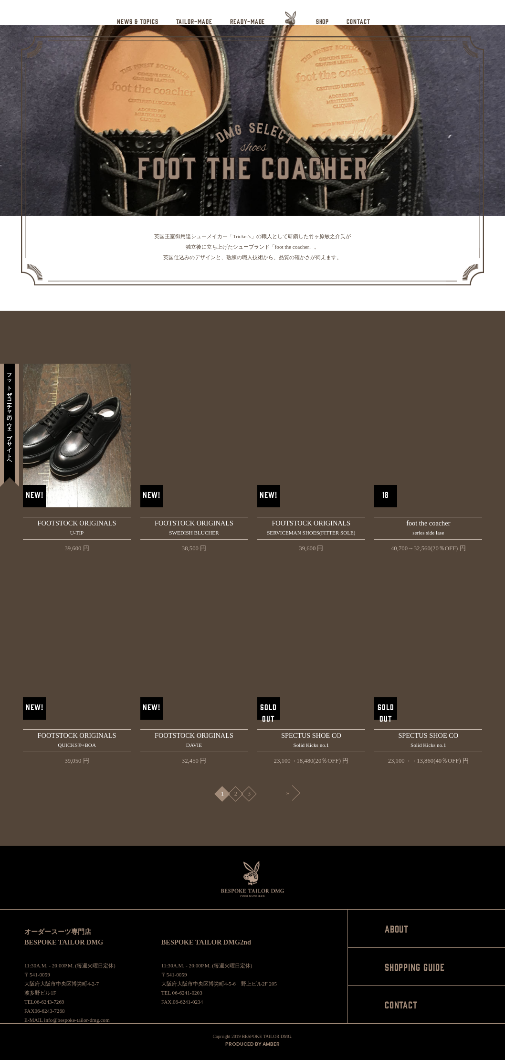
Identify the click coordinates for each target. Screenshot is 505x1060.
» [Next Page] (287, 792)
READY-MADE (247, 21)
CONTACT (358, 21)
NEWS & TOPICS (137, 21)
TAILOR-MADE (194, 21)
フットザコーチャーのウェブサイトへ (9, 415)
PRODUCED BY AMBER (252, 1044)
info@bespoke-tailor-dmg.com (76, 1020)
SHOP (322, 21)
